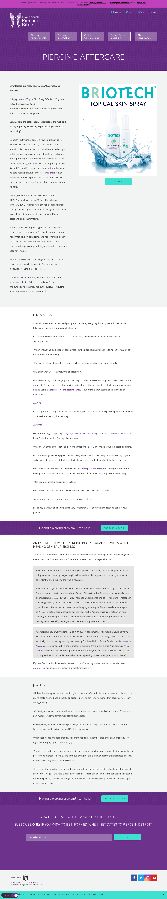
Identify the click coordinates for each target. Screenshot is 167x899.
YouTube (154, 882)
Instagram (147, 882)
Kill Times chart (47, 172)
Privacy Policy (33, 887)
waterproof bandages (92, 468)
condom (55, 598)
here (62, 99)
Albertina (62, 559)
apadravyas (105, 433)
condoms (59, 468)
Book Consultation (114, 528)
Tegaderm (43, 612)
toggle (14, 895)
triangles (67, 433)
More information (18, 277)
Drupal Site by (19, 882)
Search (124, 12)
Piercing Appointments (39, 37)
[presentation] (83, 858)
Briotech (53, 371)
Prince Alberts (79, 433)
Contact (153, 12)
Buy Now (118, 181)
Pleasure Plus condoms (47, 646)
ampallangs (93, 433)
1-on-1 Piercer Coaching (119, 37)
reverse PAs (121, 433)
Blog (138, 12)
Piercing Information (64, 37)
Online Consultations (92, 37)
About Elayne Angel (145, 37)
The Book (107, 12)
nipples (36, 389)
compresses (42, 341)
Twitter (141, 882)
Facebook (134, 882)
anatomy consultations (97, 3)
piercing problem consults (119, 3)
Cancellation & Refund (18, 887)
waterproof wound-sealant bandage (66, 389)
